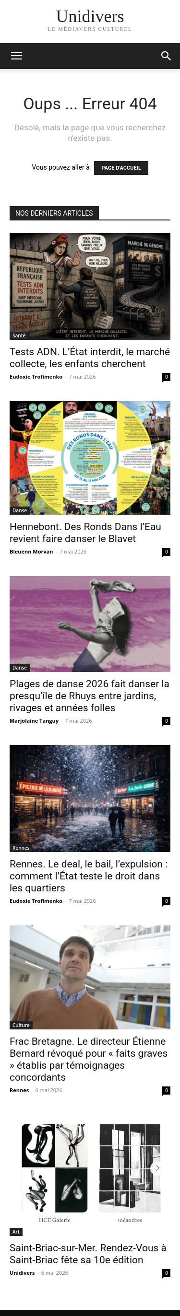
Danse (19, 510)
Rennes (20, 847)
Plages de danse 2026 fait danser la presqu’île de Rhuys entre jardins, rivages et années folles (89, 696)
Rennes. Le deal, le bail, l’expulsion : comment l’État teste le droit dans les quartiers (89, 876)
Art (16, 1231)
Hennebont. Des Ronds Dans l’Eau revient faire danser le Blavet (85, 532)
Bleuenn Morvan (31, 551)
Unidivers (22, 1272)
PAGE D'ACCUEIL (121, 168)
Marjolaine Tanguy (34, 720)
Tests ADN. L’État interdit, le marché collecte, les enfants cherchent (90, 357)
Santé (18, 335)
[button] (166, 56)
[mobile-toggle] (16, 56)
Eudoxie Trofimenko (36, 376)
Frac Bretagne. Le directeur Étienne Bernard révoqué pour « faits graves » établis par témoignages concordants (89, 1059)
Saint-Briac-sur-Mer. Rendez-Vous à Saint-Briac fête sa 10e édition (88, 1254)
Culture (21, 1025)
